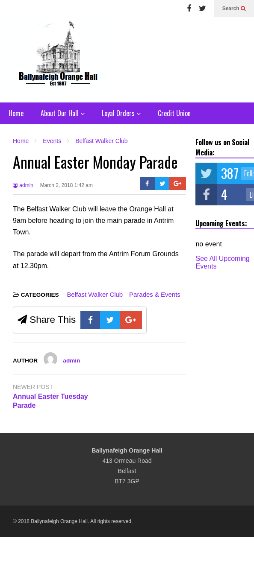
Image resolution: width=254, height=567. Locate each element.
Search (233, 9)
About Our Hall (63, 113)
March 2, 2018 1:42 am (66, 185)
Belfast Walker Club (95, 294)
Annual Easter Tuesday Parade (50, 401)
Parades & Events (154, 294)
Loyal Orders (121, 113)
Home (16, 113)
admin (23, 185)
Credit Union (174, 113)
